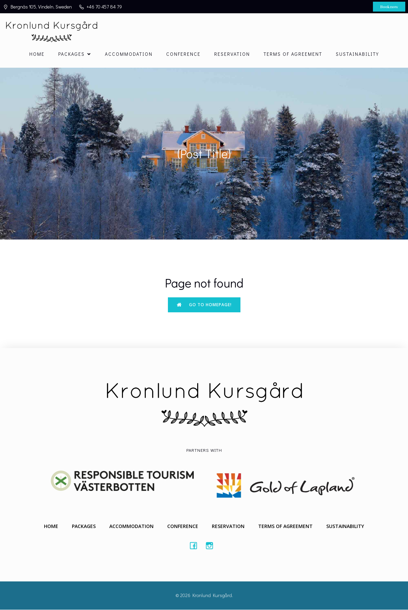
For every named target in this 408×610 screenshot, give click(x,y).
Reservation (232, 54)
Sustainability (357, 54)
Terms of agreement (293, 54)
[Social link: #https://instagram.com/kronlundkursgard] (212, 545)
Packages (84, 526)
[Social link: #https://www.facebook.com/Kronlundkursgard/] (196, 545)
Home (37, 54)
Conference (183, 54)
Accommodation (129, 54)
